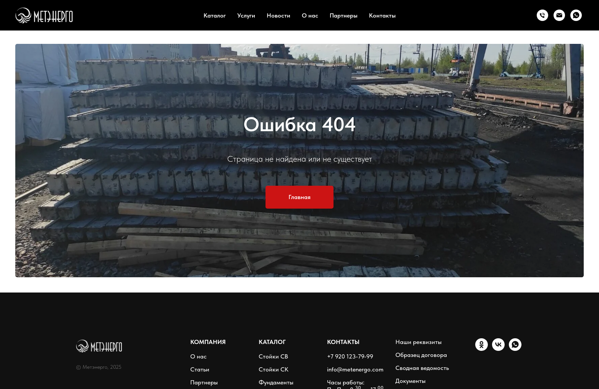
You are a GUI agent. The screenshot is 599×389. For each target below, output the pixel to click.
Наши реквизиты (418, 342)
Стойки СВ (273, 356)
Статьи (199, 369)
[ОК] (481, 349)
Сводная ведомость (422, 367)
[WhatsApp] (576, 15)
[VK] (498, 349)
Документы (410, 380)
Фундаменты (276, 382)
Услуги (246, 15)
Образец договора (421, 354)
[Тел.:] (542, 15)
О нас (310, 15)
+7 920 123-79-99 (350, 356)
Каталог (215, 15)
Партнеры (344, 15)
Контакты (382, 15)
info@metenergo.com (355, 369)
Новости (278, 15)
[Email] (559, 15)
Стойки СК (273, 369)
